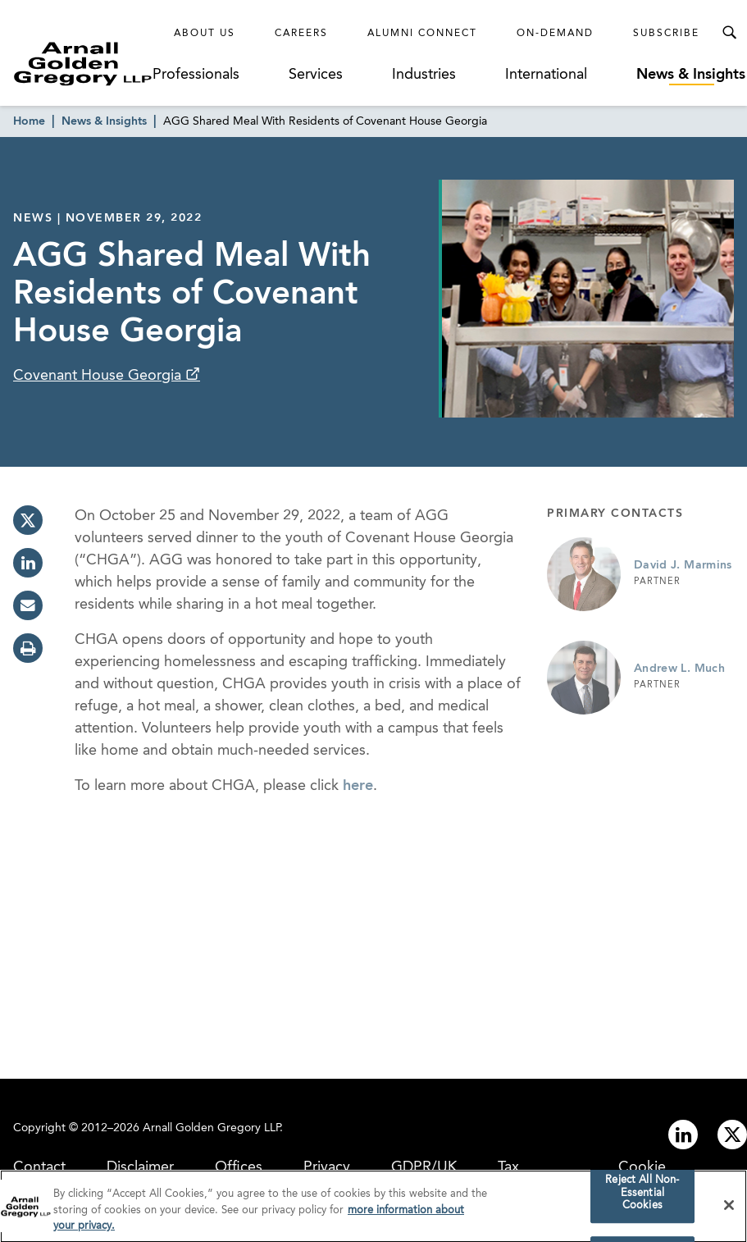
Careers (301, 34)
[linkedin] (28, 563)
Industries (424, 74)
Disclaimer (140, 1167)
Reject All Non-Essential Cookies (642, 1197)
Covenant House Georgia (99, 375)
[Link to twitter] (732, 1134)
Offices (238, 1167)
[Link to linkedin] (683, 1134)
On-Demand (555, 34)
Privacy (326, 1167)
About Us (204, 34)
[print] (28, 648)
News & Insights (690, 74)
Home (29, 121)
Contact (39, 1167)
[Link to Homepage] (83, 63)
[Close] (729, 1209)
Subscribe (666, 34)
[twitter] (28, 520)
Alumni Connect (422, 34)
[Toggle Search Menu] (729, 32)
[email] (28, 605)
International (546, 74)
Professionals (196, 74)
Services (316, 74)
